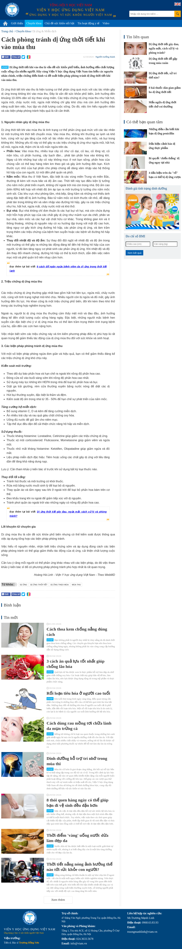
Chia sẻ (16, 57)
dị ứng (23, 585)
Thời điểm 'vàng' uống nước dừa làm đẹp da (77, 838)
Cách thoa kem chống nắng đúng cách (77, 632)
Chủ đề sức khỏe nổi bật (59, 23)
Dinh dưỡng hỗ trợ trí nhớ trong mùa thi (77, 761)
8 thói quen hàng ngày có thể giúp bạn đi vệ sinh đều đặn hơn (77, 803)
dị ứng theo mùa (59, 585)
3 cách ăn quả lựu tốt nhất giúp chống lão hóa (76, 664)
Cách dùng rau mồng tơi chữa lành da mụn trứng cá (79, 726)
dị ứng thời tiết (38, 585)
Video (106, 23)
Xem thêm (58, 899)
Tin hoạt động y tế (88, 23)
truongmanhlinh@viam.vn (142, 931)
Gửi (5, 57)
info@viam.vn (78, 943)
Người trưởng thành (105, 56)
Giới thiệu (17, 23)
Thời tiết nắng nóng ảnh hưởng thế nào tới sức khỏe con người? (80, 867)
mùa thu (76, 585)
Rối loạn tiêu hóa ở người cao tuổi (78, 693)
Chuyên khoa (33, 23)
